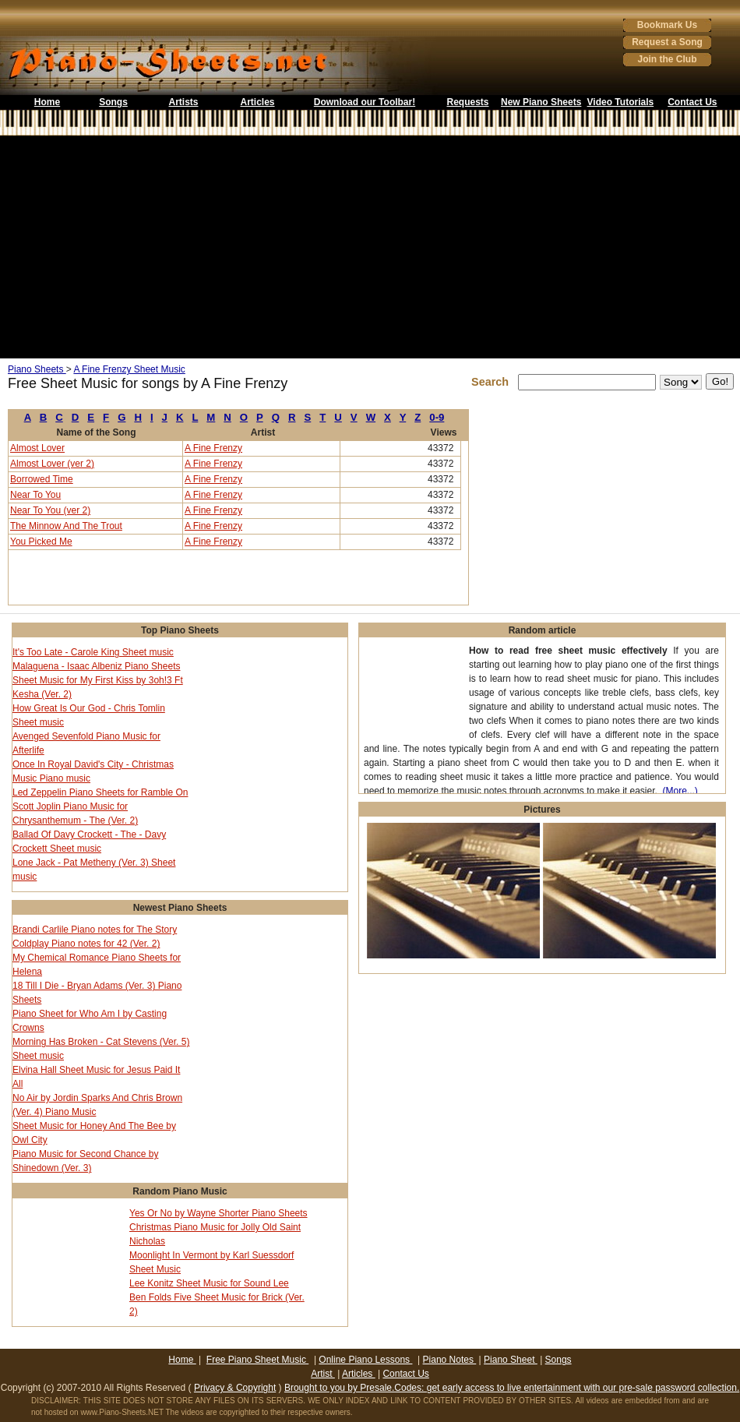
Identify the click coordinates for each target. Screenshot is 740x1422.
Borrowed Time (41, 479)
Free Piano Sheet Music (257, 1359)
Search (493, 382)
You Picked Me (41, 541)
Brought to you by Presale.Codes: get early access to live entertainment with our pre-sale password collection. (511, 1387)
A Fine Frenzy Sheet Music (129, 369)
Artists (183, 102)
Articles (257, 102)
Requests (467, 102)
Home (47, 102)
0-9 (436, 417)
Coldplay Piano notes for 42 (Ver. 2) (86, 943)
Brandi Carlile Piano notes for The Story (94, 929)
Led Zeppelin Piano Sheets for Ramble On (100, 792)
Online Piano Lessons (365, 1359)
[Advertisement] (370, 247)
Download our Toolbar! (364, 102)
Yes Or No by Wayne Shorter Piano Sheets (218, 1213)
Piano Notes (450, 1359)
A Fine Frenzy (213, 448)
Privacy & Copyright (235, 1387)
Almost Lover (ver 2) (52, 463)
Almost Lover (37, 448)
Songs (113, 102)
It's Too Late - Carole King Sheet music (93, 652)
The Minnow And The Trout (66, 525)
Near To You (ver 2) (50, 510)
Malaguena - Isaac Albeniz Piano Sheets (96, 666)
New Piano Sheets (541, 102)
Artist (323, 1373)
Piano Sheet (510, 1359)
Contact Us (692, 102)
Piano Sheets (37, 369)
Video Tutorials (620, 102)
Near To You (35, 494)
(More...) (680, 790)
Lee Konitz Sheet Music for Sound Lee (209, 1283)
